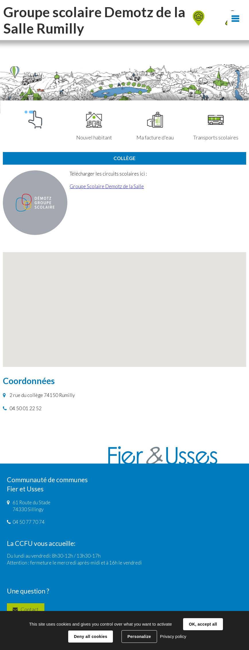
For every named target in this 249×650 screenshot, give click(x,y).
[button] (124, 304)
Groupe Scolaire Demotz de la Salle (107, 186)
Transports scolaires (215, 126)
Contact (30, 609)
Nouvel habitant (94, 126)
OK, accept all (203, 624)
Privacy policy (173, 636)
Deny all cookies (90, 636)
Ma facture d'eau (155, 126)
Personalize (139, 636)
